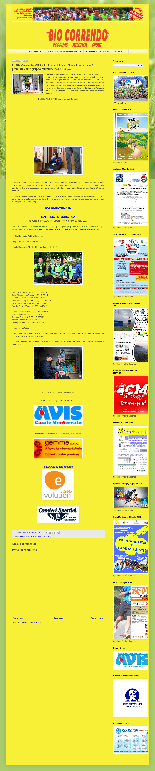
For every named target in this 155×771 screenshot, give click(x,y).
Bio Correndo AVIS (27, 536)
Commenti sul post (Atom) (30, 622)
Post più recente (19, 618)
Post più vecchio (97, 618)
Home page (58, 618)
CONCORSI (120, 51)
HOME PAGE (34, 51)
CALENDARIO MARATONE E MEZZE (63, 51)
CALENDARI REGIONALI (98, 51)
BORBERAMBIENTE (58, 207)
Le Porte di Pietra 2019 (43, 536)
